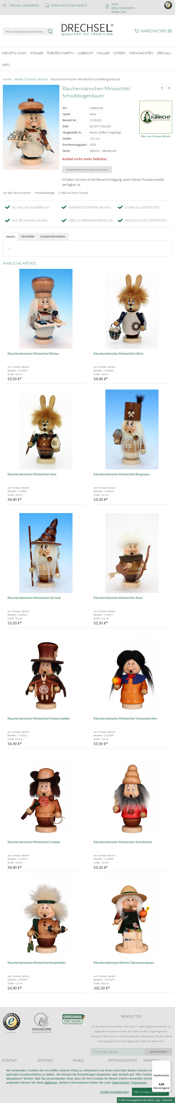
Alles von (156, 134)
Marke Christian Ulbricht (31, 76)
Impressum (139, 1092)
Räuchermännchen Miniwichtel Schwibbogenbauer (85, 76)
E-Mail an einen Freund (73, 190)
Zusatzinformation (52, 234)
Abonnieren (158, 1049)
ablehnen (50, 1092)
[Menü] (168, 1062)
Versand (167, 1100)
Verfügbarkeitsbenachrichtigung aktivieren (87, 166)
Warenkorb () (156, 30)
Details (10, 234)
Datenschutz (120, 1092)
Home (7, 76)
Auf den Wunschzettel (17, 190)
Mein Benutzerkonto (123, 6)
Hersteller (28, 234)
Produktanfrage (44, 190)
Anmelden (118, 12)
